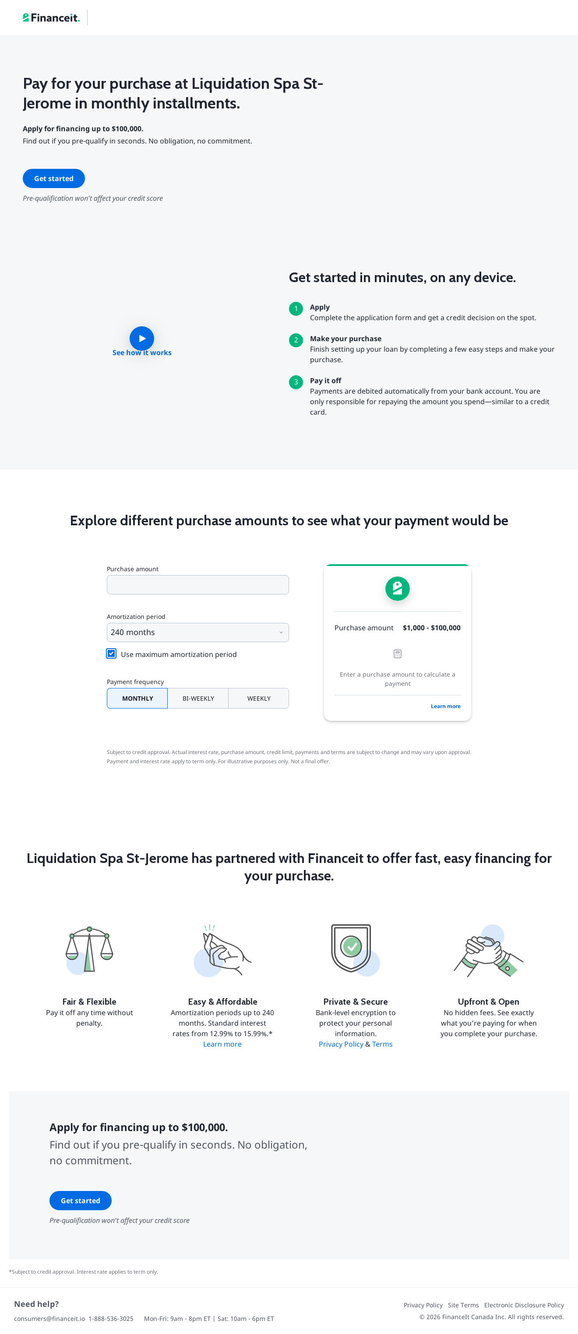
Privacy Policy (341, 1044)
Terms (382, 1044)
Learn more (446, 706)
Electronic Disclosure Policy (524, 1305)
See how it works (142, 352)
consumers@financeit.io (49, 1318)
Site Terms (463, 1305)
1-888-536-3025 (111, 1318)
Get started (54, 178)
